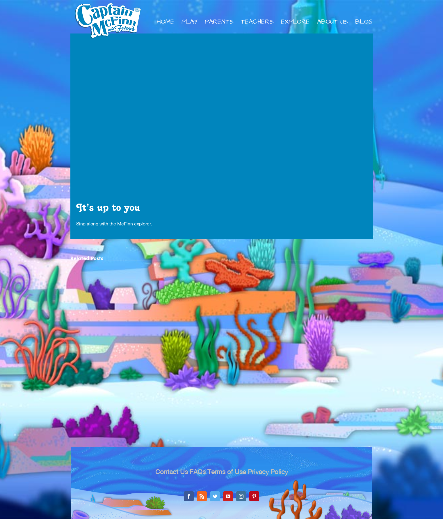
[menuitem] (169, 22)
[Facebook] (189, 496)
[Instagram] (241, 496)
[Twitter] (215, 496)
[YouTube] (228, 496)
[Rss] (202, 496)
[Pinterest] (254, 496)
